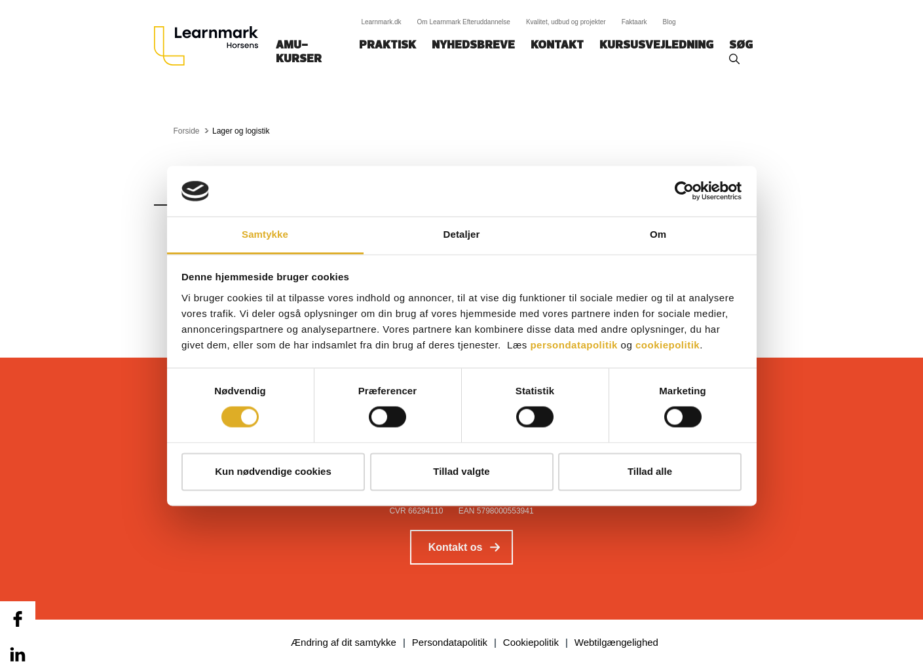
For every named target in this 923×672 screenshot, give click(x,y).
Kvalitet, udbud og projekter (566, 22)
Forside (187, 131)
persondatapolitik (574, 344)
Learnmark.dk (381, 22)
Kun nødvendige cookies (273, 471)
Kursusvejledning (656, 45)
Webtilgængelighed (616, 642)
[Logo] (211, 45)
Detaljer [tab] (461, 234)
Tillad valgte (461, 471)
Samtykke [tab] (265, 234)
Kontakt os (455, 547)
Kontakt (557, 45)
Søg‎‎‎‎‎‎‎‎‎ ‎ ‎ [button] (743, 45)
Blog (669, 22)
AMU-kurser (299, 52)
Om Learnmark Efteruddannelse (463, 22)
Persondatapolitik (449, 642)
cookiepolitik (667, 344)
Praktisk (387, 45)
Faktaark (634, 22)
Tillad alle (650, 471)
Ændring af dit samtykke (343, 642)
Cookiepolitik (531, 642)
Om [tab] (658, 234)
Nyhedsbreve (473, 45)
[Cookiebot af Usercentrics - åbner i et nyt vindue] (684, 191)
